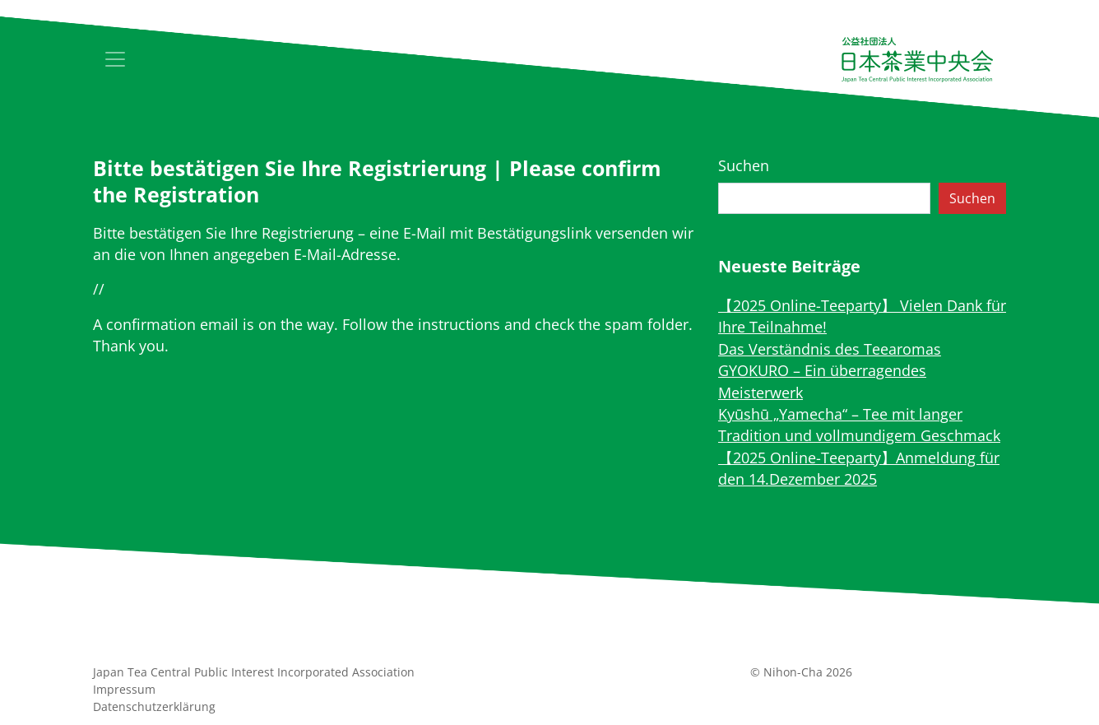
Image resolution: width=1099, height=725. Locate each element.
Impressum (124, 689)
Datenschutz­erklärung (154, 706)
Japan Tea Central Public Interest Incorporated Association (254, 672)
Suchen (743, 165)
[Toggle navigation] (115, 59)
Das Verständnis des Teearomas (829, 349)
